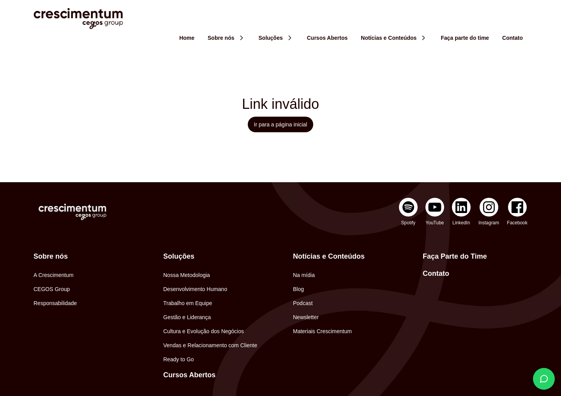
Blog (298, 289)
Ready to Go (178, 359)
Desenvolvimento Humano (195, 289)
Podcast (303, 303)
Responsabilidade (55, 303)
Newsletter (306, 317)
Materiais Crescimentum (322, 331)
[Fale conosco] (544, 379)
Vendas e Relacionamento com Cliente (210, 345)
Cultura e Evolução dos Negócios (203, 331)
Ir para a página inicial (280, 124)
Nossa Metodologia (186, 275)
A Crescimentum (54, 275)
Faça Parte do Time (455, 256)
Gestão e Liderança (187, 317)
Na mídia (304, 275)
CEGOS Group (52, 289)
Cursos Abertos (189, 375)
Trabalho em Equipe (187, 303)
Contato (436, 273)
